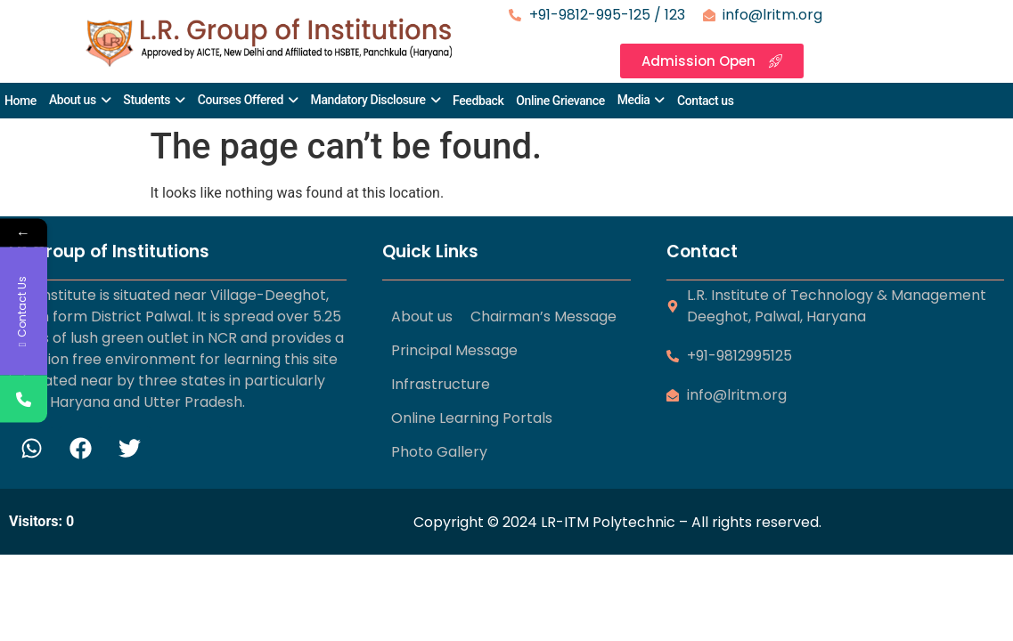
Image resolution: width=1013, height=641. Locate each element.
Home (20, 100)
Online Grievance (560, 100)
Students (146, 100)
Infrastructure (440, 384)
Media (633, 100)
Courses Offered (240, 100)
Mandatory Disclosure (368, 100)
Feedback (478, 100)
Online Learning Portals (471, 418)
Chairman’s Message (543, 316)
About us (72, 100)
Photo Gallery (439, 452)
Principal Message (454, 350)
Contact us (705, 100)
